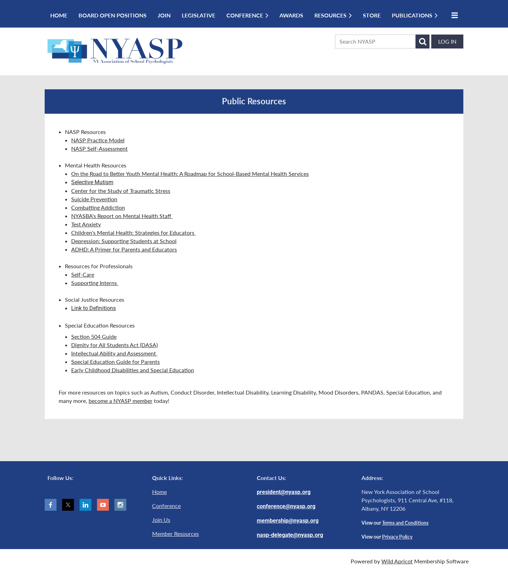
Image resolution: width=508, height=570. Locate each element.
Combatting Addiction (98, 207)
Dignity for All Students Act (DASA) (114, 345)
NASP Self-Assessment (99, 148)
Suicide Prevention (94, 199)
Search (422, 41)
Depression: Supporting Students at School (124, 241)
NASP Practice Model (98, 140)
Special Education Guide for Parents (115, 361)
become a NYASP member (120, 400)
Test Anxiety (86, 224)
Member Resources (175, 533)
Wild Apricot (397, 561)
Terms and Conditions (405, 523)
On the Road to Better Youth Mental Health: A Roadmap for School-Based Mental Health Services (190, 173)
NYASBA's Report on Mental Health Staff (122, 215)
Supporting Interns (94, 282)
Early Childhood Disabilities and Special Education (132, 370)
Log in (447, 41)
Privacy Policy (397, 537)
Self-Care (82, 274)
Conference (166, 505)
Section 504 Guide (94, 336)
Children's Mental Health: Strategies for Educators (133, 232)
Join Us (161, 519)
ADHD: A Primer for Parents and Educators (124, 249)
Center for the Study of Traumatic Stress (120, 190)
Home (159, 491)
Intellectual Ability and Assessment (114, 353)
